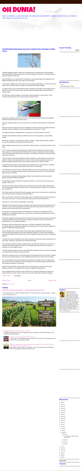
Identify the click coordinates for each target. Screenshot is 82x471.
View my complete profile (64, 310)
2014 (62, 426)
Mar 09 (64, 441)
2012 (62, 449)
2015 (62, 424)
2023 (62, 408)
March (63, 432)
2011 (62, 451)
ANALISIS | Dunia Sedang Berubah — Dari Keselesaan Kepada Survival (23, 290)
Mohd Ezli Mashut (71, 292)
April (63, 430)
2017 (62, 420)
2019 (62, 416)
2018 (62, 418)
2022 (62, 410)
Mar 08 (64, 443)
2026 (62, 402)
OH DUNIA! (18, 10)
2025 (62, 404)
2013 (62, 447)
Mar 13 (64, 439)
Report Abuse (62, 460)
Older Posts (52, 280)
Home (29, 280)
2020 (62, 414)
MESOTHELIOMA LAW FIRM (67, 86)
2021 (62, 412)
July (63, 428)
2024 (62, 406)
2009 (62, 455)
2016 (62, 422)
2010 (62, 453)
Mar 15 (64, 434)
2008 (62, 457)
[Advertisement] (41, 33)
